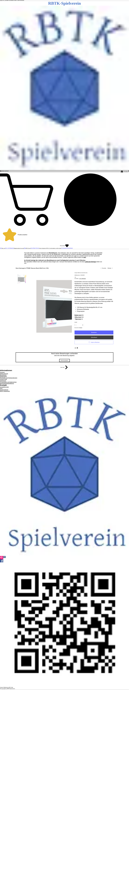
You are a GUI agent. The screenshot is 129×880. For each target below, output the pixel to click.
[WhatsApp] (75, 348)
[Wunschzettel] (64, 246)
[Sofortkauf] (94, 337)
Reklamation (3, 376)
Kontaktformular (4, 387)
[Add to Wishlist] (94, 342)
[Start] (17, 268)
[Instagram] (64, 557)
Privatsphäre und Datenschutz (8, 382)
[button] (64, 199)
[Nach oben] (64, 367)
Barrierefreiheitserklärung (7, 383)
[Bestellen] (94, 332)
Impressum (3, 380)
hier (84, 257)
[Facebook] (77, 348)
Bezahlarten (3, 375)
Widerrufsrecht (4, 373)
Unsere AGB (3, 379)
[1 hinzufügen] (82, 325)
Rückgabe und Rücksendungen (8, 378)
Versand (2, 372)
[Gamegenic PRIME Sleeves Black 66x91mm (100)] (34, 268)
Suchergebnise (4, 389)
